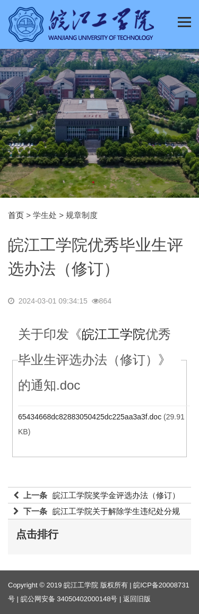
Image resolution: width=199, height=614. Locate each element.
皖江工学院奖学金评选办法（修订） (116, 495)
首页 (16, 215)
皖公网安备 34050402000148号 (69, 599)
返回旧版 (137, 599)
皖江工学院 (113, 334)
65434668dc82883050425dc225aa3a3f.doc (89, 417)
